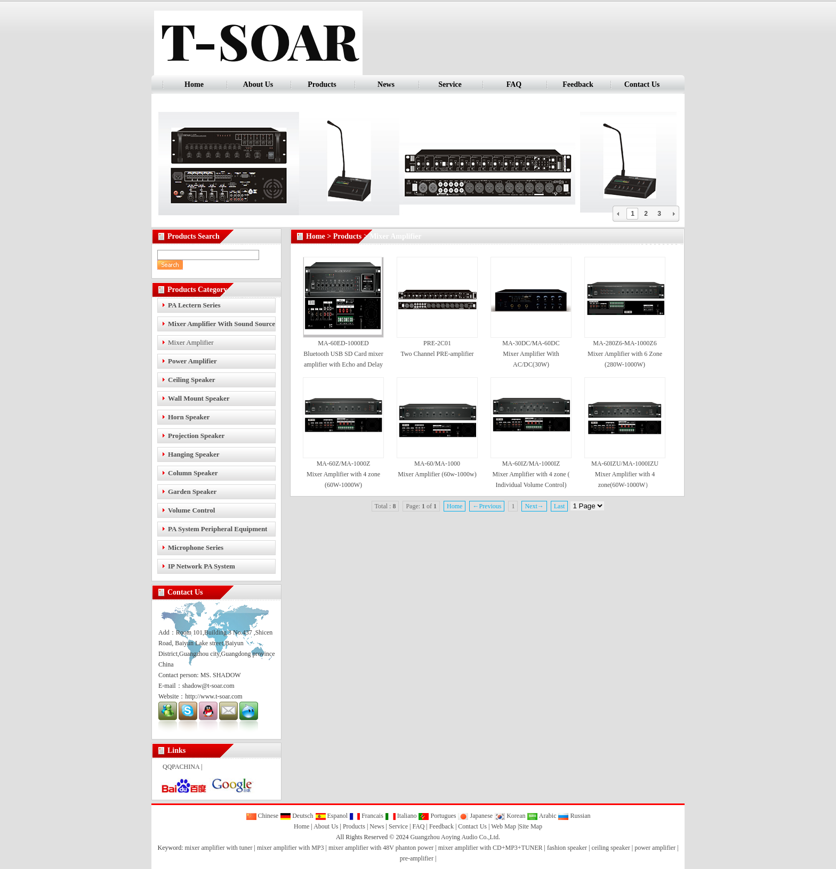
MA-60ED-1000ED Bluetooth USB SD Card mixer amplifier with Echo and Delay (343, 353)
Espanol (331, 815)
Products (322, 84)
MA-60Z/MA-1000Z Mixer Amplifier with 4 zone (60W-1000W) (343, 474)
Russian (574, 815)
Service (450, 84)
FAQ (514, 84)
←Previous (486, 506)
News (386, 84)
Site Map (530, 826)
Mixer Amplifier (191, 342)
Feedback (577, 84)
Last (559, 506)
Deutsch (296, 815)
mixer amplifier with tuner (219, 847)
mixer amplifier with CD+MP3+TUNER (490, 847)
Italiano (401, 815)
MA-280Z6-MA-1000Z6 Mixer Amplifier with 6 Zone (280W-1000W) (625, 353)
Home (194, 84)
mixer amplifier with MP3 (290, 847)
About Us (258, 84)
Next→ (534, 506)
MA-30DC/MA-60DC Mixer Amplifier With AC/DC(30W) (530, 353)
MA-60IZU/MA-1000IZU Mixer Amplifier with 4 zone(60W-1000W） (624, 474)
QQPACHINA (181, 766)
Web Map (503, 826)
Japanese (475, 815)
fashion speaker (567, 847)
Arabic (541, 815)
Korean (509, 815)
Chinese (262, 815)
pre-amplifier (416, 858)
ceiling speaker (610, 847)
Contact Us (642, 84)
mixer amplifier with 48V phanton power (380, 847)
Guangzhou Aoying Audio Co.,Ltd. (455, 837)
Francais (366, 815)
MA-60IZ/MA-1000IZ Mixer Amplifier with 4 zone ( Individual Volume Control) (531, 474)
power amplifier (655, 847)
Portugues (437, 815)
